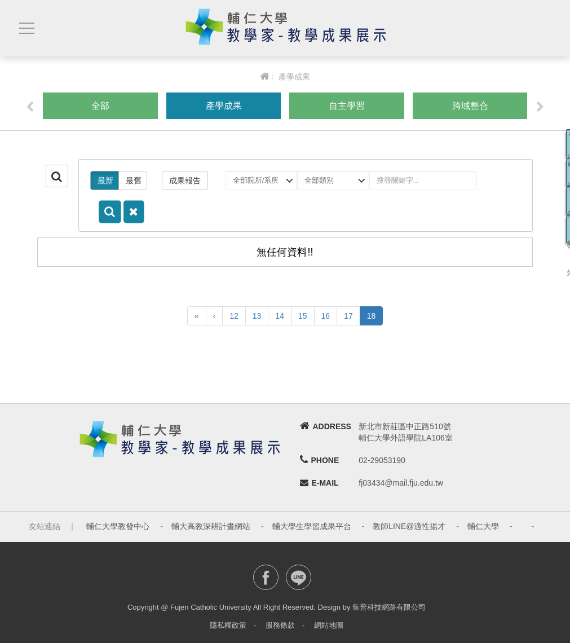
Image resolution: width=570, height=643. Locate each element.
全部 (100, 106)
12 (233, 315)
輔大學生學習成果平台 (311, 526)
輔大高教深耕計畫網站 (210, 526)
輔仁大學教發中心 (117, 526)
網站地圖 (328, 625)
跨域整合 (470, 106)
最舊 (134, 180)
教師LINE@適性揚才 (409, 526)
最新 (105, 180)
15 (302, 315)
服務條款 (280, 625)
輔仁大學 (483, 526)
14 (279, 315)
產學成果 (224, 106)
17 (348, 315)
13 (257, 315)
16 (325, 315)
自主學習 (347, 106)
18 (371, 315)
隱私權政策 (228, 625)
